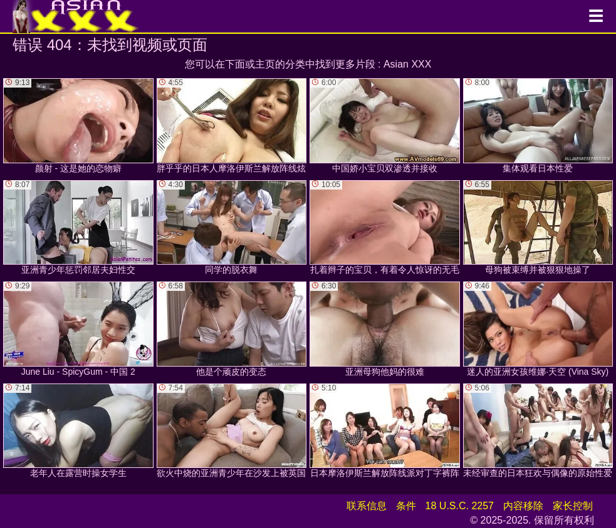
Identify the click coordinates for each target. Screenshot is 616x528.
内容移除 (523, 505)
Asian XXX (407, 64)
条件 (406, 505)
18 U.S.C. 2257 (459, 505)
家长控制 (573, 505)
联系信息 (367, 505)
